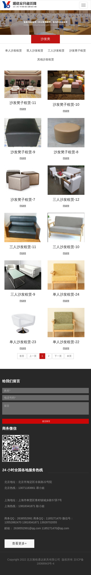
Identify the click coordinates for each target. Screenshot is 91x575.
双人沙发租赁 (35, 50)
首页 (21, 356)
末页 (69, 356)
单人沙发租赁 (13, 50)
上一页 (32, 356)
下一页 (58, 356)
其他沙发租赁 (45, 59)
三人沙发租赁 (56, 50)
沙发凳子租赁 (77, 50)
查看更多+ (19, 543)
